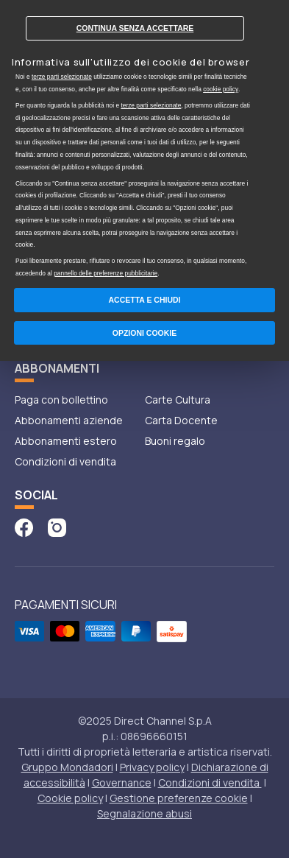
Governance (121, 783)
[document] (144, 142)
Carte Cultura (177, 400)
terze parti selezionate (62, 76)
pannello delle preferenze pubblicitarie (105, 273)
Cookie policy (70, 798)
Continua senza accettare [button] (135, 28)
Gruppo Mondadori (67, 767)
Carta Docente (181, 420)
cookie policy (220, 89)
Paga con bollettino (61, 400)
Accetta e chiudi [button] (145, 299)
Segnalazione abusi (144, 813)
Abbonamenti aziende (69, 420)
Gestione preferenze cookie (179, 798)
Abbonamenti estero (66, 441)
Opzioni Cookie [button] (145, 332)
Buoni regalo (175, 441)
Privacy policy (152, 767)
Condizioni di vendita (65, 461)
